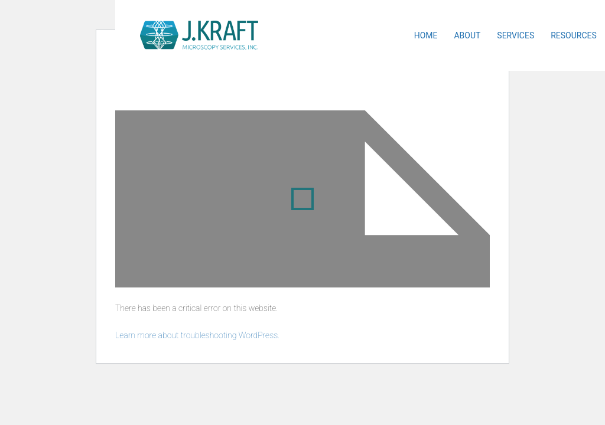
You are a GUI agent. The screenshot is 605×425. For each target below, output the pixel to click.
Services (515, 35)
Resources (574, 35)
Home (426, 35)
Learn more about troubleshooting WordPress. (197, 335)
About (467, 35)
